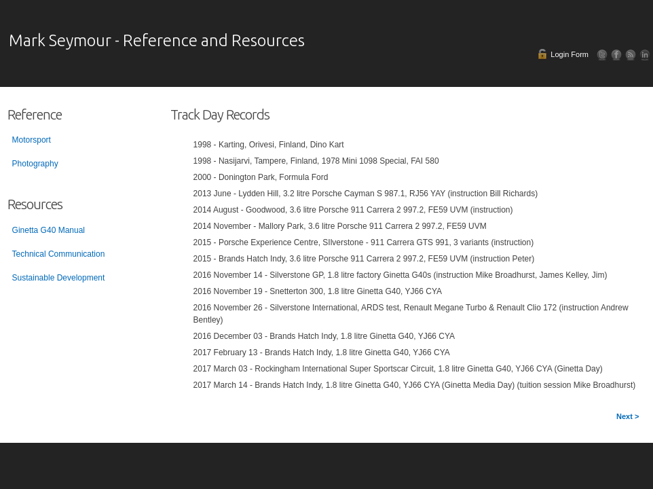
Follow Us (602, 54)
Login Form (570, 54)
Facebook (616, 54)
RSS (630, 54)
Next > (627, 416)
